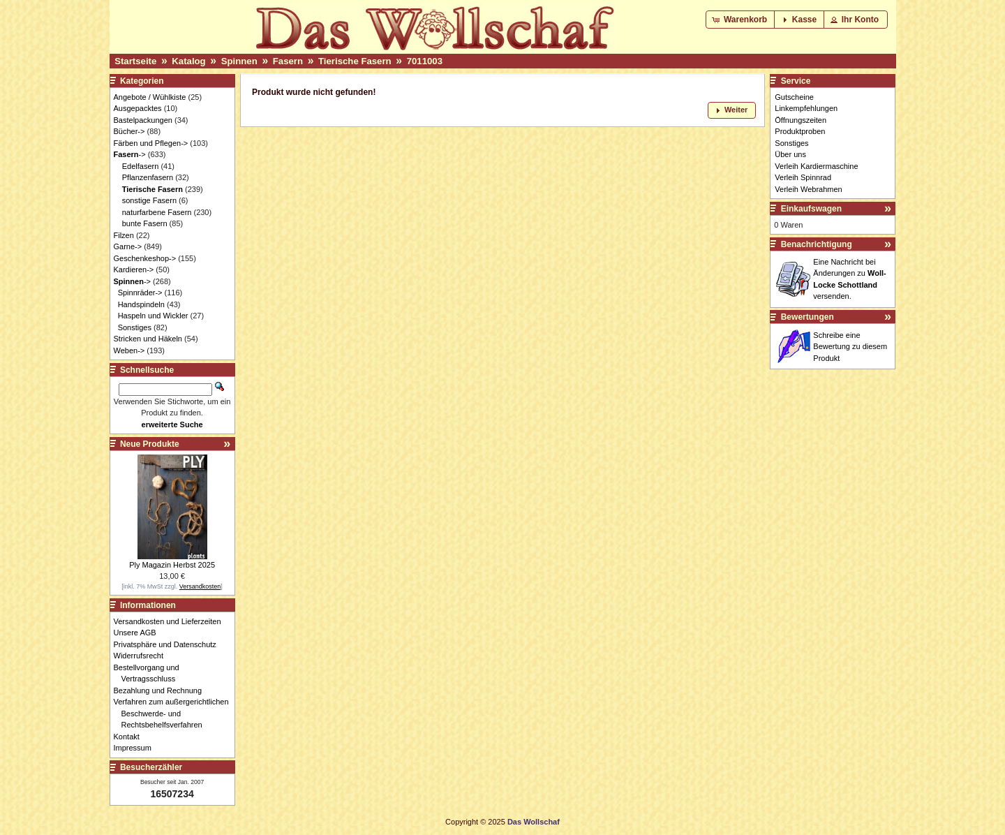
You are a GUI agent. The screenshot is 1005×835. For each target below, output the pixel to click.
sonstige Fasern (149, 200)
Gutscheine (794, 97)
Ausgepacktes (138, 108)
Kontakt (130, 736)
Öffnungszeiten (800, 120)
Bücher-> (129, 131)
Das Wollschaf (533, 822)
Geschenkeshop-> (145, 258)
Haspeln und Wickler (153, 315)
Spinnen (239, 61)
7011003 (424, 61)
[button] (741, 19)
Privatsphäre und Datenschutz (168, 644)
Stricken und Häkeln (148, 338)
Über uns (790, 154)
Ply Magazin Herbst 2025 (172, 565)
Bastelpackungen (143, 120)
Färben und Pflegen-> (151, 143)
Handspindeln (141, 304)
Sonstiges (134, 327)
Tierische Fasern (355, 61)
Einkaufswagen (811, 209)
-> (130, 154)
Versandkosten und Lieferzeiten (171, 621)
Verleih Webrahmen (808, 189)
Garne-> (128, 246)
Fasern (288, 61)
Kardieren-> (134, 269)
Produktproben (800, 131)
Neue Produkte (149, 444)
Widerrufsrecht (142, 655)
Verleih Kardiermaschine (816, 166)
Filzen (124, 235)
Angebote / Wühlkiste (150, 97)
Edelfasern (140, 166)
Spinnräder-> (140, 292)
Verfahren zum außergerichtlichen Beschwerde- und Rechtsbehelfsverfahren (175, 713)
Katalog (188, 61)
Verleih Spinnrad (803, 177)
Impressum (136, 748)
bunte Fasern (145, 223)
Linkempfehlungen (806, 108)
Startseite (135, 61)
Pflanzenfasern (147, 177)
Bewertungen (807, 317)
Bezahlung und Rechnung (161, 690)
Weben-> (129, 350)
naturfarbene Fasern (157, 212)
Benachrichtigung (816, 244)
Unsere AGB (138, 632)
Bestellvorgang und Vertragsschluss (150, 673)
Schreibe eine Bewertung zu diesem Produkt (850, 346)
